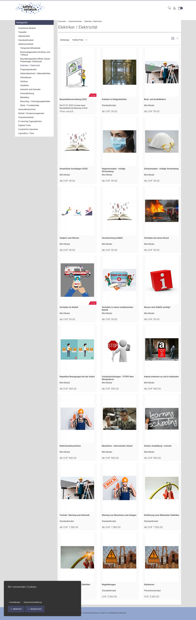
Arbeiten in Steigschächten (114, 99)
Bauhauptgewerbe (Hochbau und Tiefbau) (35, 53)
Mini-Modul (149, 105)
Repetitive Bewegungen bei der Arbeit (77, 376)
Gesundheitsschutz (27, 109)
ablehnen (16, 609)
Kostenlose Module (27, 28)
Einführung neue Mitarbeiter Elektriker (161, 515)
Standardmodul (109, 105)
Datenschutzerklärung (32, 602)
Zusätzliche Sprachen (28, 129)
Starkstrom (149, 584)
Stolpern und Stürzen (69, 238)
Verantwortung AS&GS (112, 238)
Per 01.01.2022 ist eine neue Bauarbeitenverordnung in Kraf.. (74, 106)
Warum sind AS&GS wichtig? (157, 307)
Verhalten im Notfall (69, 307)
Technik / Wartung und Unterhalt (74, 515)
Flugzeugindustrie (28, 69)
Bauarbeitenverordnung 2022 (73, 99)
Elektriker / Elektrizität (77, 27)
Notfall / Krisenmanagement (31, 113)
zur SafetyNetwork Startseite (116, 613)
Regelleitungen (109, 584)
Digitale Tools (24, 125)
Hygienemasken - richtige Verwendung (113, 170)
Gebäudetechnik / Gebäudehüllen (35, 73)
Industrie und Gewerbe (30, 89)
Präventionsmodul (152, 590)
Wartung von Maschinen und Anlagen (119, 515)
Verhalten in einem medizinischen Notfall (117, 308)
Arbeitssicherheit (25, 44)
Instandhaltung (27, 93)
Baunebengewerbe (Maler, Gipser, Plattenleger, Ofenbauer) (35, 60)
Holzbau (24, 81)
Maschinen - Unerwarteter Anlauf (117, 446)
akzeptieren (35, 609)
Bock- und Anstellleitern (155, 99)
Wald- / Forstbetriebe (29, 105)
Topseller (22, 32)
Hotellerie (24, 85)
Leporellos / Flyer (26, 133)
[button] (169, 8)
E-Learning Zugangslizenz (30, 121)
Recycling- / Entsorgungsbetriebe (35, 101)
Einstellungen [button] (14, 602)
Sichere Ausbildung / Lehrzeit (157, 446)
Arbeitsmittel (24, 36)
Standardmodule (25, 40)
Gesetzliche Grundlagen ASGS (74, 168)
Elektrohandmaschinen (70, 446)
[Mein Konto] (174, 8)
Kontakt (102, 613)
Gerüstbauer (25, 77)
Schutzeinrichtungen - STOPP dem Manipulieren (118, 378)
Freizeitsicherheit (26, 117)
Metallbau (24, 97)
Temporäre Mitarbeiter (30, 48)
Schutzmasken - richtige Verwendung (161, 168)
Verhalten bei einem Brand (156, 238)
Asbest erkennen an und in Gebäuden (161, 376)
